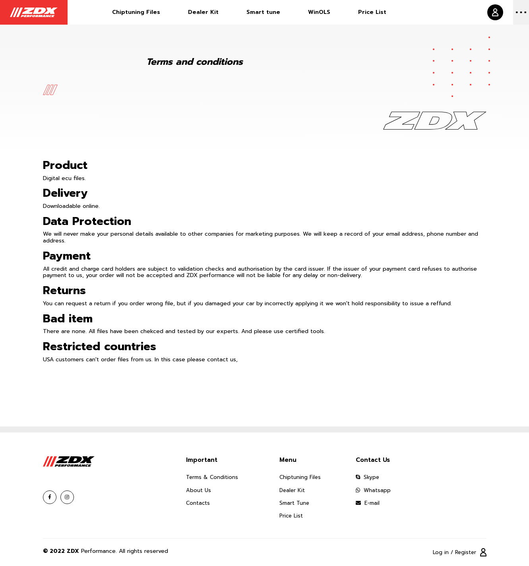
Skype (367, 477)
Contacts (198, 503)
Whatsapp (373, 490)
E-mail (368, 503)
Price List (372, 12)
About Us (198, 490)
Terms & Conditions (212, 477)
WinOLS (319, 12)
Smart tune (263, 12)
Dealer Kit (203, 12)
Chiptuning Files (136, 12)
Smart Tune (294, 503)
